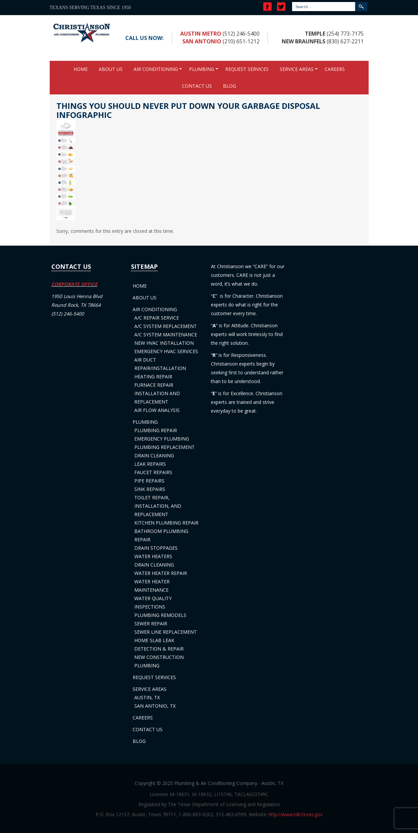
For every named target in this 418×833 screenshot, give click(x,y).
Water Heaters (153, 556)
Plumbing (201, 69)
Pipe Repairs (149, 480)
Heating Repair (153, 376)
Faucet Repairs (153, 472)
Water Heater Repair (160, 573)
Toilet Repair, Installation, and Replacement (157, 505)
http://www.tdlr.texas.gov (296, 814)
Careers (335, 69)
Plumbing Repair (155, 430)
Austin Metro (200, 33)
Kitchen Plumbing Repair (166, 522)
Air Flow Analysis (157, 410)
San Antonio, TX (155, 706)
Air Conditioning (156, 69)
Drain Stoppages (156, 548)
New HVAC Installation (164, 343)
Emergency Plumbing (161, 438)
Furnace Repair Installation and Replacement (157, 393)
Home (81, 69)
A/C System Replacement (165, 326)
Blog (229, 86)
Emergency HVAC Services (166, 351)
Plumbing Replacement (164, 447)
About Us (111, 69)
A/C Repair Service (156, 318)
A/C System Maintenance (165, 334)
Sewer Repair (150, 623)
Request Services (247, 69)
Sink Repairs (149, 489)
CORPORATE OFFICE (74, 284)
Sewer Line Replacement (165, 632)
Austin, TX (147, 697)
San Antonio (201, 41)
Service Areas (297, 69)
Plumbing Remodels (160, 615)
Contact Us (197, 86)
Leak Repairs (150, 464)
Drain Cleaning (154, 455)
